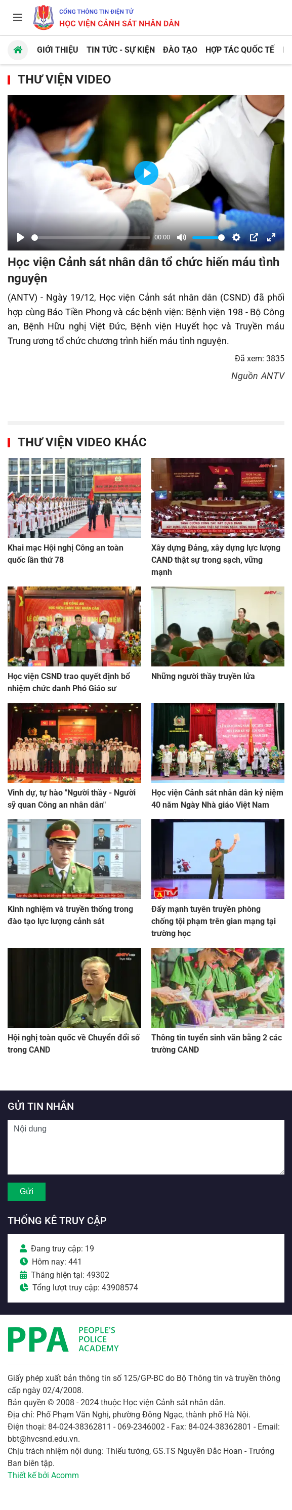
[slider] (90, 237)
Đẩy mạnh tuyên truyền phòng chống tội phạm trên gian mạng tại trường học (213, 921)
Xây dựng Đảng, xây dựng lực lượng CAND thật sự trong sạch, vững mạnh (215, 560)
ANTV (272, 375)
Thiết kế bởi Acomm (43, 1475)
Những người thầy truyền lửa (203, 676)
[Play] (21, 237)
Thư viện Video (64, 79)
